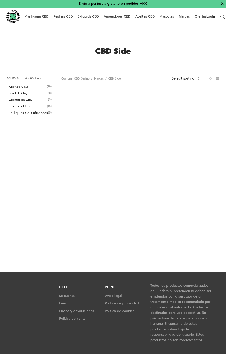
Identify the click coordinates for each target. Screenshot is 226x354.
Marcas (184, 16)
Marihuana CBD (36, 16)
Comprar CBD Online (75, 79)
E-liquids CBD (88, 16)
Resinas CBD (63, 16)
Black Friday (18, 93)
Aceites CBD (145, 16)
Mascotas (167, 16)
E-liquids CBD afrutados (29, 113)
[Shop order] (187, 78)
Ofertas (200, 16)
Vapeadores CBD (117, 16)
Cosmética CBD (20, 99)
